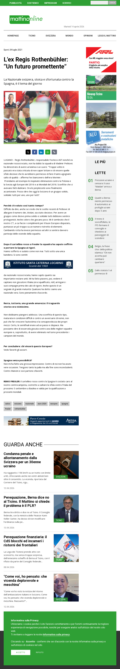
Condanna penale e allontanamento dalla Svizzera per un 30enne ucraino (22, 460)
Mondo (69, 36)
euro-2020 (42, 404)
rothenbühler (20, 409)
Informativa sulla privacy (56, 634)
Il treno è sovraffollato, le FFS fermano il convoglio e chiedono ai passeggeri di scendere (102, 228)
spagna (65, 404)
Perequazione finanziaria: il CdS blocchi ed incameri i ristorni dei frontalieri (25, 541)
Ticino (31, 36)
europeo (54, 404)
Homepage (13, 36)
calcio (7, 404)
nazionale (29, 404)
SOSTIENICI (33, 3)
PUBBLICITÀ (16, 3)
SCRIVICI (66, 3)
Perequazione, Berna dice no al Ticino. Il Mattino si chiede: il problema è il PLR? (27, 501)
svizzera (17, 404)
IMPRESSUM (50, 3)
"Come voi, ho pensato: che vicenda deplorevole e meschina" (25, 580)
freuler (8, 409)
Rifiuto (40, 652)
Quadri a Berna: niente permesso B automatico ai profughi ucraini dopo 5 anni (103, 204)
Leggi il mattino (107, 36)
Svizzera (51, 36)
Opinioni (88, 36)
